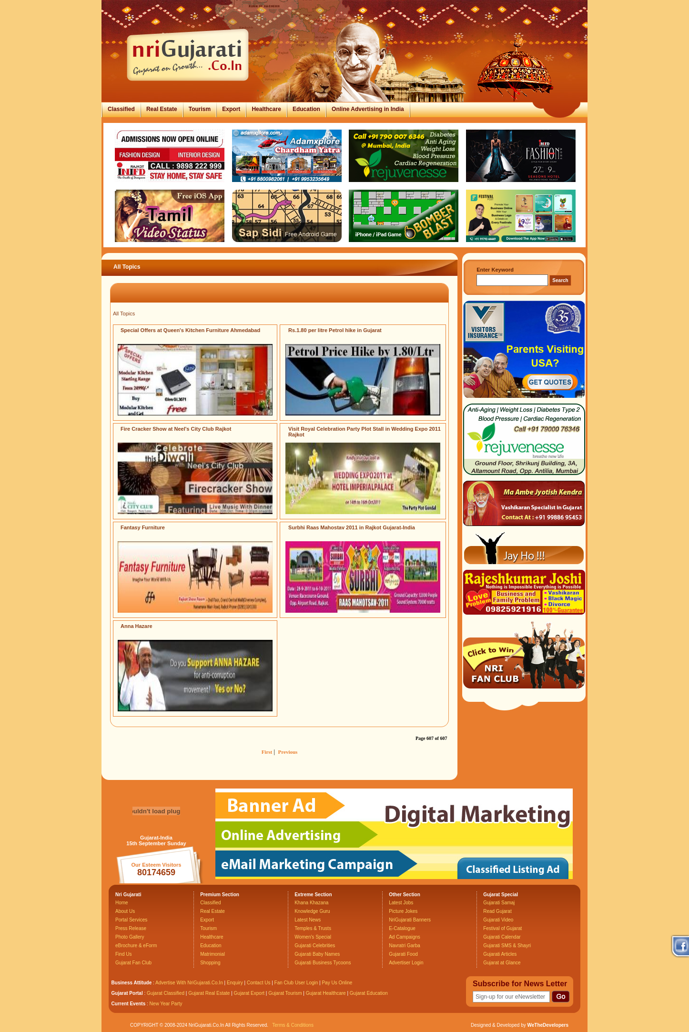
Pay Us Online (337, 982)
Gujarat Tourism (285, 993)
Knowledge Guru (312, 911)
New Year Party (166, 1003)
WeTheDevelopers (547, 1025)
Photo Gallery (129, 937)
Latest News (307, 919)
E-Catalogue (402, 928)
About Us (125, 911)
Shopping (210, 962)
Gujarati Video (498, 919)
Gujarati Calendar (501, 937)
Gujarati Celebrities (314, 945)
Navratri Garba (404, 945)
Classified (121, 109)
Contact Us (258, 982)
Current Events (128, 1003)
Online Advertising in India (368, 109)
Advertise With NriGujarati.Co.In (189, 982)
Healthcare (266, 109)
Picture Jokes (403, 911)
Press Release (130, 928)
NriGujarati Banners (410, 919)
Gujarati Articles (500, 954)
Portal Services (131, 919)
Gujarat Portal (127, 993)
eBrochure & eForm (136, 945)
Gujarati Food (403, 954)
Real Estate (161, 109)
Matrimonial (212, 954)
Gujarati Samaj (499, 902)
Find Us (123, 954)
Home (121, 902)
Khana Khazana (311, 902)
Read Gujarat (497, 911)
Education (306, 109)
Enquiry (235, 982)
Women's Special (312, 937)
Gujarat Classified (165, 993)
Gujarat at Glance (501, 962)
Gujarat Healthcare (326, 993)
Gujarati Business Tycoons (322, 962)
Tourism (200, 109)
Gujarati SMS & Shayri (507, 945)
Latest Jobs (401, 902)
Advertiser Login (406, 962)
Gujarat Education (369, 993)
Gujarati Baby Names (317, 954)
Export (231, 109)
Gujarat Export (249, 993)
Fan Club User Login (296, 982)
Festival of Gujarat (502, 928)
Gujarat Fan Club (133, 962)
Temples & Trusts (312, 928)
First (267, 752)
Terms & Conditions (293, 1025)
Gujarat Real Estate (209, 993)
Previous (288, 752)
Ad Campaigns (404, 937)
